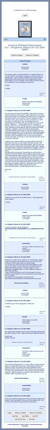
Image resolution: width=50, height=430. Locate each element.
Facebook (25, 426)
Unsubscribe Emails (36, 424)
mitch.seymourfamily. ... (22, 283)
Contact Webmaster (13, 424)
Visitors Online (24, 424)
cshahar (25, 64)
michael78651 (26, 385)
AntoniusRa (26, 243)
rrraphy (24, 98)
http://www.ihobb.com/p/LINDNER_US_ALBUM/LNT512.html (24, 228)
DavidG (24, 317)
